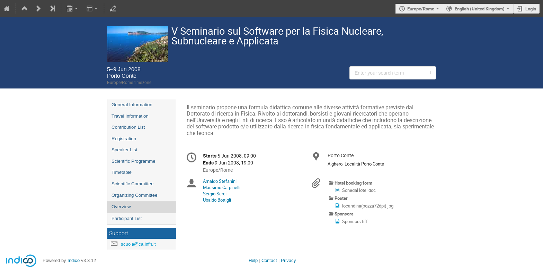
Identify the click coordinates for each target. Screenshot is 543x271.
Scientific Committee (132, 183)
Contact (269, 260)
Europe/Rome (420, 9)
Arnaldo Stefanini (220, 181)
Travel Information (130, 116)
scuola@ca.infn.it (138, 244)
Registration (124, 138)
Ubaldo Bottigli (217, 200)
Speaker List (124, 149)
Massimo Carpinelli (221, 187)
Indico (74, 260)
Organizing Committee (135, 195)
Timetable (122, 172)
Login (530, 9)
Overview (121, 206)
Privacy (288, 260)
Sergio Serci (214, 193)
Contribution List (128, 127)
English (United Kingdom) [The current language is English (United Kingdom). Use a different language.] (480, 9)
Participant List (127, 218)
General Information (132, 104)
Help (253, 260)
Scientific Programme (133, 161)
